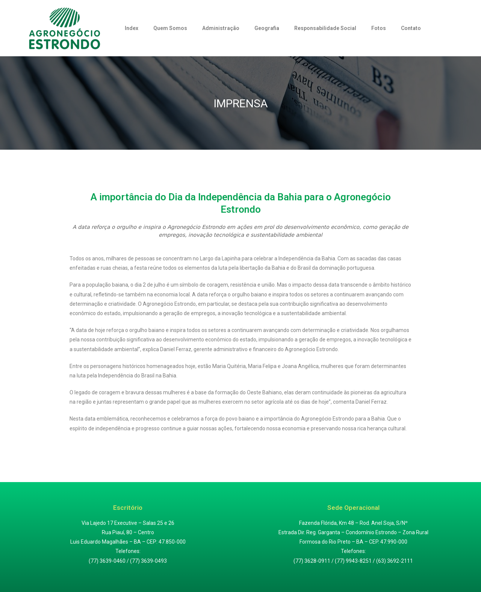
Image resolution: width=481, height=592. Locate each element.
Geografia (266, 28)
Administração (220, 28)
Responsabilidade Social (325, 28)
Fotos (378, 28)
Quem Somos (170, 28)
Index (131, 28)
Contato (411, 28)
